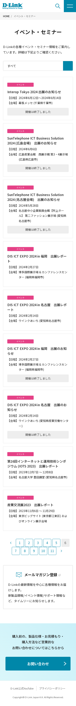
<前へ (11, 543)
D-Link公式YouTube (22, 688)
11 (52, 550)
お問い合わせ (38, 663)
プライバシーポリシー (52, 688)
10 (43, 550)
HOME (6, 16)
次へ (61, 551)
